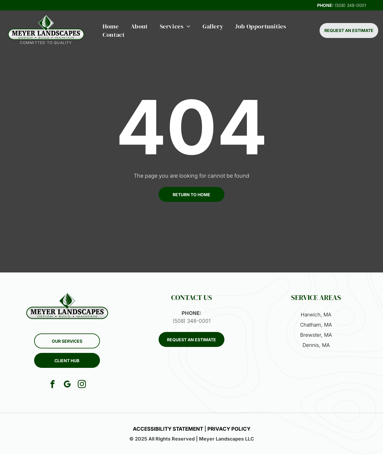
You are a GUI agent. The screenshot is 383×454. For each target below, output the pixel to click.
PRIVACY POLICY (228, 429)
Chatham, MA (316, 325)
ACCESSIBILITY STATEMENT (168, 429)
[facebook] (52, 385)
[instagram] (81, 385)
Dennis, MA (316, 345)
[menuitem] (110, 26)
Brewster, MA (316, 335)
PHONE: (325, 5)
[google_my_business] (67, 385)
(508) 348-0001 (350, 5)
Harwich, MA (316, 315)
